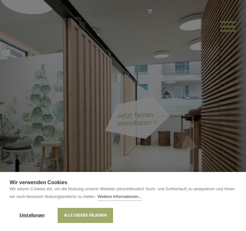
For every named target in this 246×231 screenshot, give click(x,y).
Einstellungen (32, 215)
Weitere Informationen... (120, 197)
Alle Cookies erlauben (85, 215)
